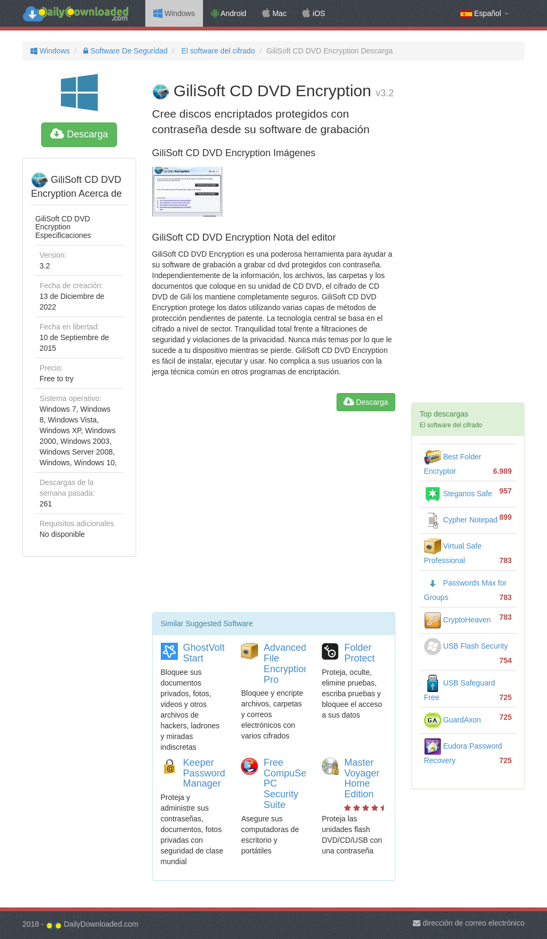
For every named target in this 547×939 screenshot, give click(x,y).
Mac (274, 13)
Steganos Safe (458, 493)
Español (484, 13)
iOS (313, 13)
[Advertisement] (273, 516)
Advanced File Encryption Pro (286, 663)
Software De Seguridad (124, 51)
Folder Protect (359, 653)
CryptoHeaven (457, 619)
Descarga (79, 134)
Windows (174, 13)
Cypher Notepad (461, 519)
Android (228, 13)
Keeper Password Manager (204, 773)
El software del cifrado (217, 51)
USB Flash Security (466, 646)
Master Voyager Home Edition (361, 778)
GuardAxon (452, 719)
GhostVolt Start (204, 653)
